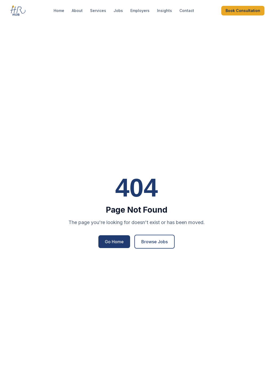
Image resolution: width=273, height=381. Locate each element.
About (77, 10)
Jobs (118, 10)
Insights (164, 10)
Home (59, 10)
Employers (140, 10)
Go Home (114, 241)
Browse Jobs (154, 241)
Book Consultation (243, 10)
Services (98, 10)
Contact (186, 10)
